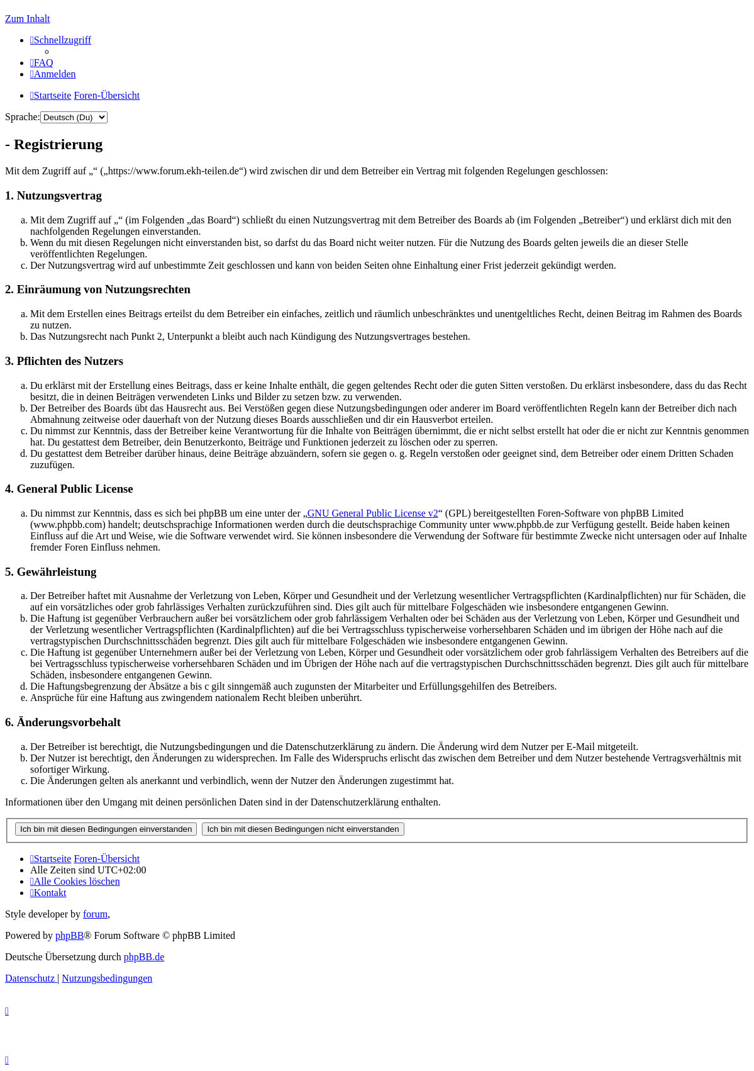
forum (95, 914)
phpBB (69, 935)
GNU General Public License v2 (373, 513)
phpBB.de (144, 956)
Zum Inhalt (27, 18)
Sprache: (22, 116)
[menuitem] (41, 62)
